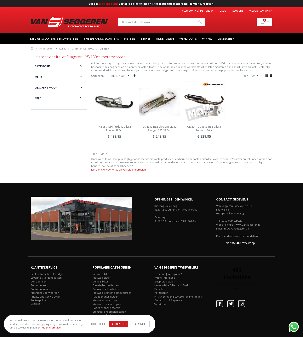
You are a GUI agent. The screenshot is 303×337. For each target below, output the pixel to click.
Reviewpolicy (38, 300)
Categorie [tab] (42, 66)
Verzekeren (161, 292)
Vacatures (160, 304)
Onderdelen (46, 48)
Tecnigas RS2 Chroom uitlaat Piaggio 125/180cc (159, 128)
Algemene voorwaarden (45, 292)
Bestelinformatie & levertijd (47, 274)
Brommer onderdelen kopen (109, 311)
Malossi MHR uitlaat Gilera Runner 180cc (114, 128)
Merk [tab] (38, 77)
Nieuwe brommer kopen (107, 304)
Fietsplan (159, 289)
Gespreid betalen (164, 281)
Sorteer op (97, 76)
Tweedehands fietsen (105, 296)
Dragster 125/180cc (83, 48)
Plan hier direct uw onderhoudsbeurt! (238, 236)
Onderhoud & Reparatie (168, 300)
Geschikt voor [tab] (46, 87)
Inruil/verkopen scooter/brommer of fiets (178, 296)
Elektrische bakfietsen (106, 285)
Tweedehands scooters (106, 308)
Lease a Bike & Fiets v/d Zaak (171, 285)
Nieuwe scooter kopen (106, 300)
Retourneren (38, 285)
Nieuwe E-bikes (102, 274)
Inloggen (237, 10)
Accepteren (119, 324)
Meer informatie (51, 327)
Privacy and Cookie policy (45, 296)
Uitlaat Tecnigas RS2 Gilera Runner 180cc (204, 128)
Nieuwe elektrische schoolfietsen (112, 292)
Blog (223, 10)
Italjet (62, 48)
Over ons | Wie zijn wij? (168, 274)
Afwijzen (140, 324)
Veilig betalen (39, 281)
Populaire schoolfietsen (107, 289)
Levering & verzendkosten (46, 277)
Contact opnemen (41, 289)
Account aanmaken (260, 10)
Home (32, 48)
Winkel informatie (164, 277)
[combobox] (161, 22)
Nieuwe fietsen (101, 277)
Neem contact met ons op (198, 10)
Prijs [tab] (38, 98)
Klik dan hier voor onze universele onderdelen (118, 169)
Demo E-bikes (101, 281)
